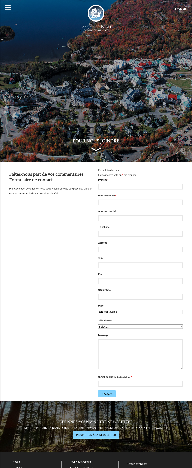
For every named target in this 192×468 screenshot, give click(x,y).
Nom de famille (107, 195)
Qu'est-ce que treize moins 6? (115, 377)
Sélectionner (106, 320)
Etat (100, 274)
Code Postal (104, 290)
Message (104, 335)
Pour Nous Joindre (80, 461)
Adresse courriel (108, 211)
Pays (101, 305)
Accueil (17, 461)
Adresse (102, 242)
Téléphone (104, 227)
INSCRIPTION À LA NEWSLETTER (96, 435)
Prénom (103, 179)
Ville (100, 258)
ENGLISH (180, 8)
